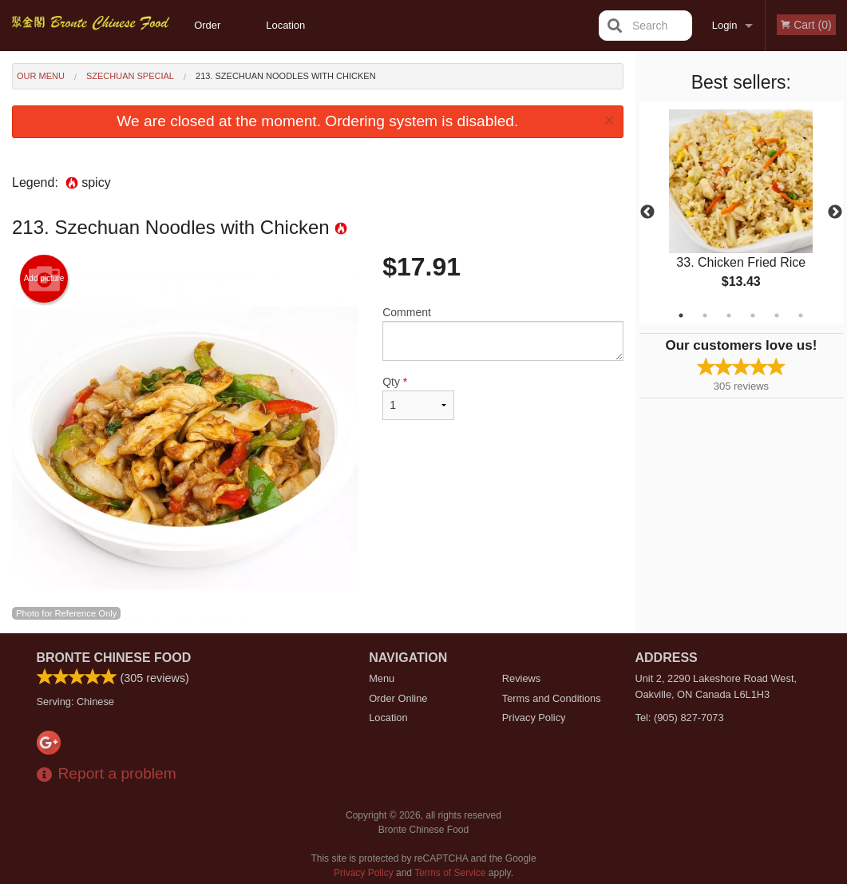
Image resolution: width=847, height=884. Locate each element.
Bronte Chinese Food (114, 657)
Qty (418, 397)
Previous (647, 212)
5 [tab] (777, 315)
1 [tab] (681, 315)
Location (285, 25)
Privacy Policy (534, 717)
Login (725, 25)
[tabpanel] (741, 212)
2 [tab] (705, 315)
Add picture (44, 279)
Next (835, 212)
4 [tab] (753, 315)
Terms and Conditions (551, 698)
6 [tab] (801, 315)
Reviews (521, 678)
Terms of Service (449, 872)
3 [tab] (729, 315)
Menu (381, 678)
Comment (502, 333)
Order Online (209, 35)
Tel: (679, 717)
